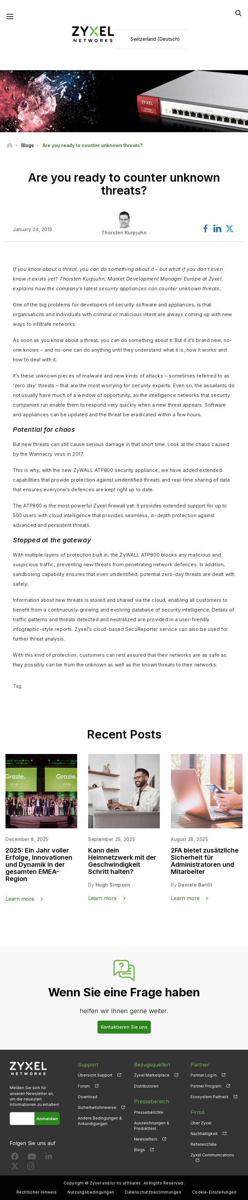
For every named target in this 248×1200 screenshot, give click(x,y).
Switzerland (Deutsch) (155, 39)
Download (87, 1096)
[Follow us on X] (15, 1167)
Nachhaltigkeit (204, 1133)
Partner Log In (204, 1075)
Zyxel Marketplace (152, 1075)
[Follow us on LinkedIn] (48, 1157)
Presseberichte (148, 1112)
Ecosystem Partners (210, 1096)
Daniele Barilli (195, 884)
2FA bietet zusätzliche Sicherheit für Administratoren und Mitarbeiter (205, 861)
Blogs (139, 1149)
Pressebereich (151, 1101)
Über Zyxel (201, 1122)
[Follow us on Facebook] (15, 1157)
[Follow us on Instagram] (30, 1167)
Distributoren (146, 1086)
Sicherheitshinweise (97, 1107)
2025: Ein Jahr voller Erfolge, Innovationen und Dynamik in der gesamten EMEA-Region (38, 864)
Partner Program (206, 1086)
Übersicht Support (95, 1075)
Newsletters (145, 1139)
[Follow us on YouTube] (31, 1157)
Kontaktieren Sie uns (124, 1027)
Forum (84, 1086)
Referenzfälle (204, 1144)
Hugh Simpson (113, 884)
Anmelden (47, 1118)
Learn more (19, 899)
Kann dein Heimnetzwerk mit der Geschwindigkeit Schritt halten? (122, 861)
